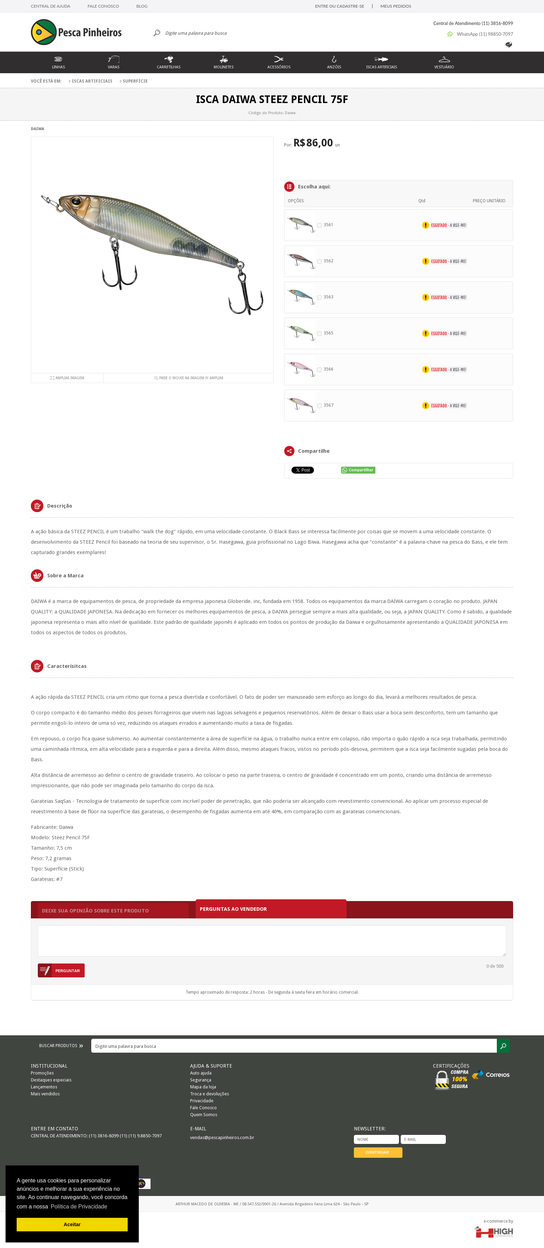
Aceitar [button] (72, 1224)
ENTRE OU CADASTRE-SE (339, 6)
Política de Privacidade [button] (79, 1206)
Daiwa (37, 129)
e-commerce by (498, 1221)
